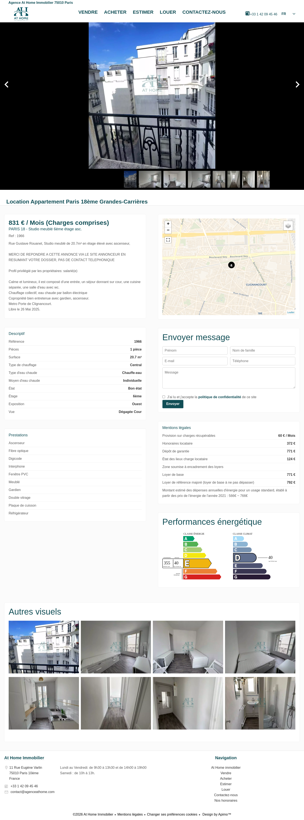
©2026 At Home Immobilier (93, 814)
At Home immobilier (21, 13)
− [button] (168, 230)
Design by (216, 814)
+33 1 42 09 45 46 (263, 14)
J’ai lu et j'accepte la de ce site (211, 397)
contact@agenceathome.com (32, 792)
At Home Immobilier (24, 757)
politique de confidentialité (219, 397)
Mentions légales (130, 814)
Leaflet (290, 312)
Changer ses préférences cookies (172, 814)
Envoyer (172, 404)
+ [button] (168, 224)
